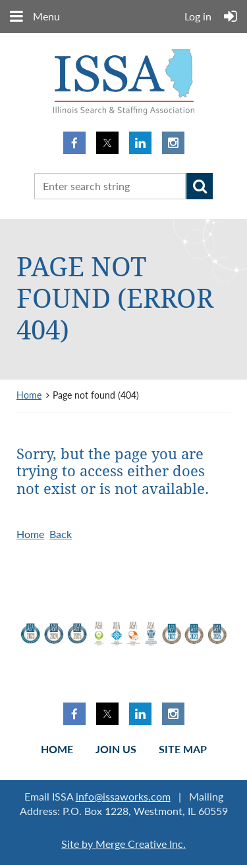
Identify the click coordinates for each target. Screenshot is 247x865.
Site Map (183, 749)
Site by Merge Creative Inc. (123, 843)
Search (199, 186)
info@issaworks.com (123, 796)
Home (28, 395)
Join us (116, 749)
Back (60, 534)
